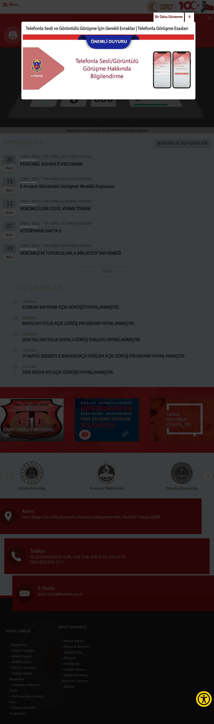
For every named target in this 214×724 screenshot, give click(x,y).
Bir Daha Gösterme (169, 17)
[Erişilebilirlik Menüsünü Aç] (204, 699)
